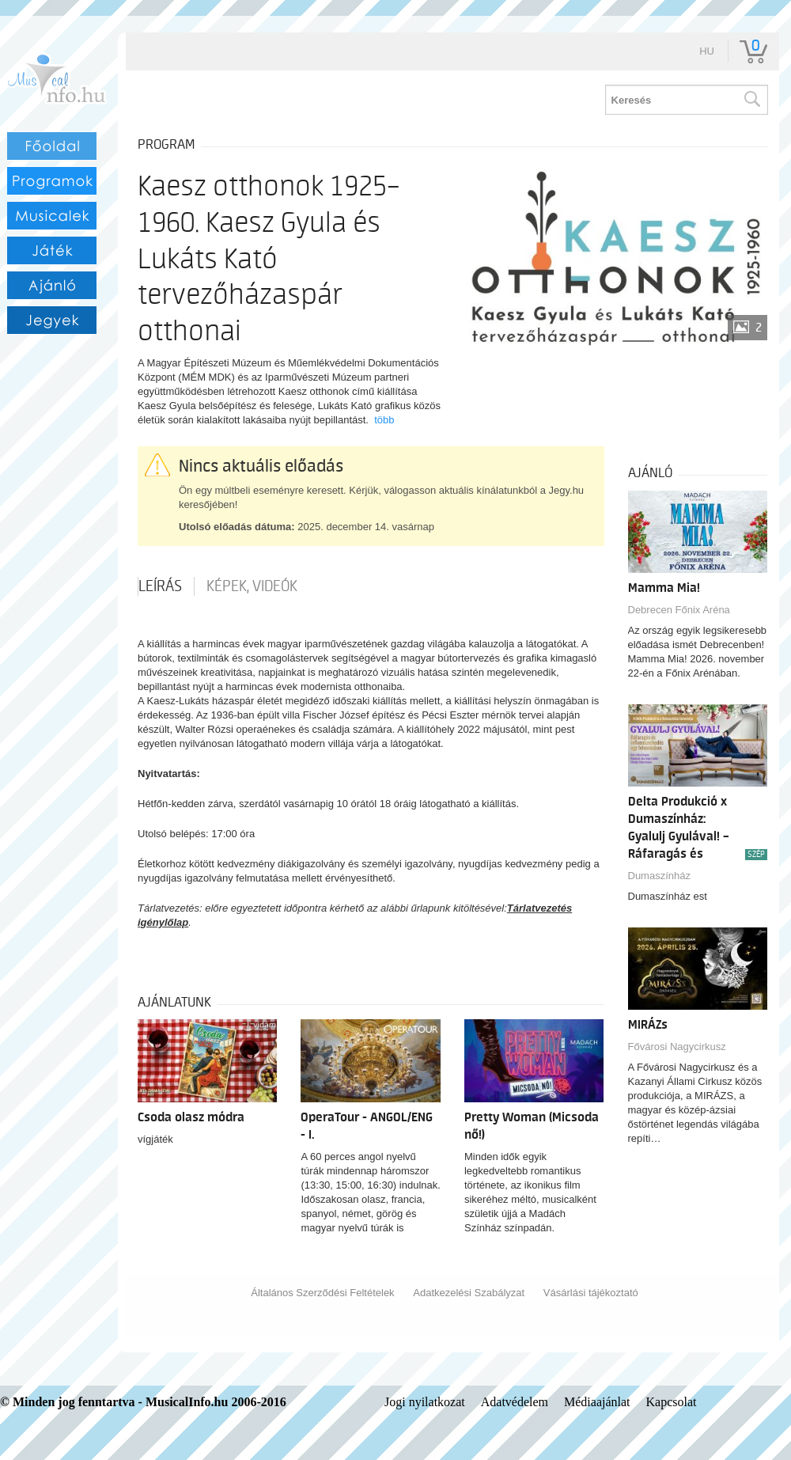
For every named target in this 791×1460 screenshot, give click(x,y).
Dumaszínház (659, 876)
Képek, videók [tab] (251, 586)
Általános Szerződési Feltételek (322, 1293)
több (384, 420)
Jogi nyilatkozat (424, 1402)
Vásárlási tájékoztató (590, 1293)
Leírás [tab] (160, 586)
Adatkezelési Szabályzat (468, 1293)
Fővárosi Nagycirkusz (677, 1046)
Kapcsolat (671, 1402)
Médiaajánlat (597, 1402)
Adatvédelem (514, 1402)
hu (706, 51)
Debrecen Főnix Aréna (679, 610)
